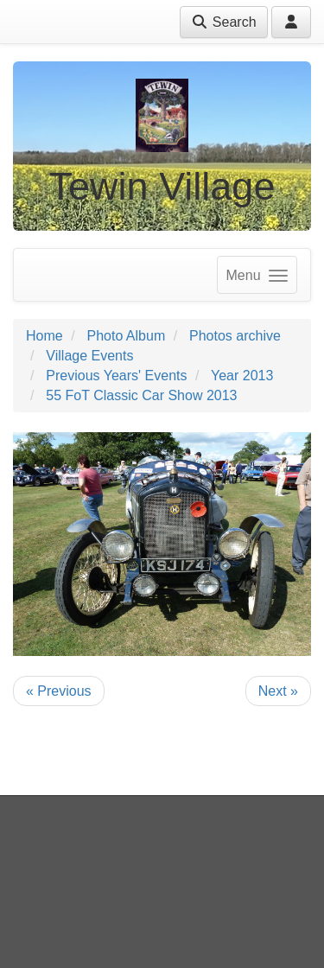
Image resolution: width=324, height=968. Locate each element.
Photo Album (125, 335)
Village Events (89, 355)
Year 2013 (242, 375)
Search (223, 22)
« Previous (59, 691)
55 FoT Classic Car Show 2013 (141, 395)
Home (44, 335)
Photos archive (235, 335)
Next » (278, 691)
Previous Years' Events (116, 375)
